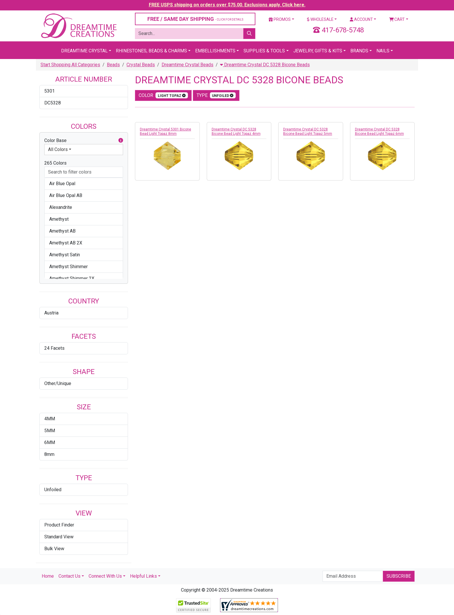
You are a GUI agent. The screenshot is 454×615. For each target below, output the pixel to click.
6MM (49, 442)
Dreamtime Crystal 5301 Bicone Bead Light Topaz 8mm (165, 131)
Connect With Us (105, 576)
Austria (51, 313)
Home (48, 576)
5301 (49, 91)
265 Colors (55, 163)
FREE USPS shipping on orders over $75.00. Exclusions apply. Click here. (227, 5)
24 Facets (54, 348)
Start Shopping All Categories (70, 64)
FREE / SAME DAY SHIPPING (195, 19)
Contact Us (69, 576)
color (163, 95)
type (216, 95)
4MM (49, 418)
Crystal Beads (141, 64)
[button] (120, 140)
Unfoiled (52, 489)
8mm (49, 454)
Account (361, 19)
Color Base (83, 140)
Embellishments (215, 51)
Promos (280, 19)
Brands (359, 51)
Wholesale (320, 19)
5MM (49, 430)
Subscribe (399, 576)
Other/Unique (57, 383)
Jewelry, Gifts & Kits (317, 51)
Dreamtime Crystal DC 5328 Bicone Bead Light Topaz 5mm (307, 131)
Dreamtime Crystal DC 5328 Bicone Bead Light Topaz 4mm (236, 131)
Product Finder (59, 525)
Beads (113, 64)
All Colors (58, 149)
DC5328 (52, 103)
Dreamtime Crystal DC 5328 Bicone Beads (265, 64)
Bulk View (54, 548)
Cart (397, 19)
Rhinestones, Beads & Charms (151, 51)
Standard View (59, 536)
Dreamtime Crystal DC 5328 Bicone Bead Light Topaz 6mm (379, 131)
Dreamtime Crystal (84, 51)
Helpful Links (143, 576)
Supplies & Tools (264, 51)
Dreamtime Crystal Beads (187, 64)
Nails (382, 51)
